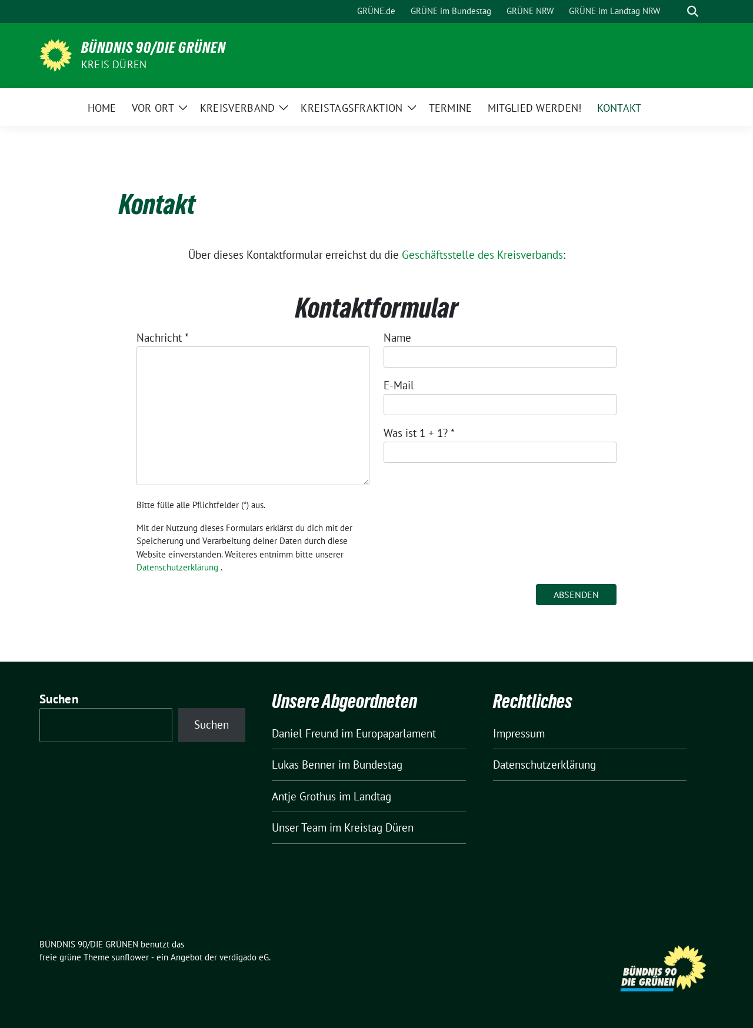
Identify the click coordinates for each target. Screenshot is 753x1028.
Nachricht (162, 338)
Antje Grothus (304, 796)
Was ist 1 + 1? (419, 433)
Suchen (58, 699)
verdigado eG (244, 957)
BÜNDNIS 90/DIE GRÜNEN (153, 47)
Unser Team (299, 827)
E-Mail (399, 385)
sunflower (130, 957)
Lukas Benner (303, 764)
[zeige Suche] (692, 11)
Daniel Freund (305, 733)
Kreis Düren (113, 64)
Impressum (519, 733)
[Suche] (676, 11)
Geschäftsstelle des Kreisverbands (482, 255)
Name (397, 338)
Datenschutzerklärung (177, 567)
